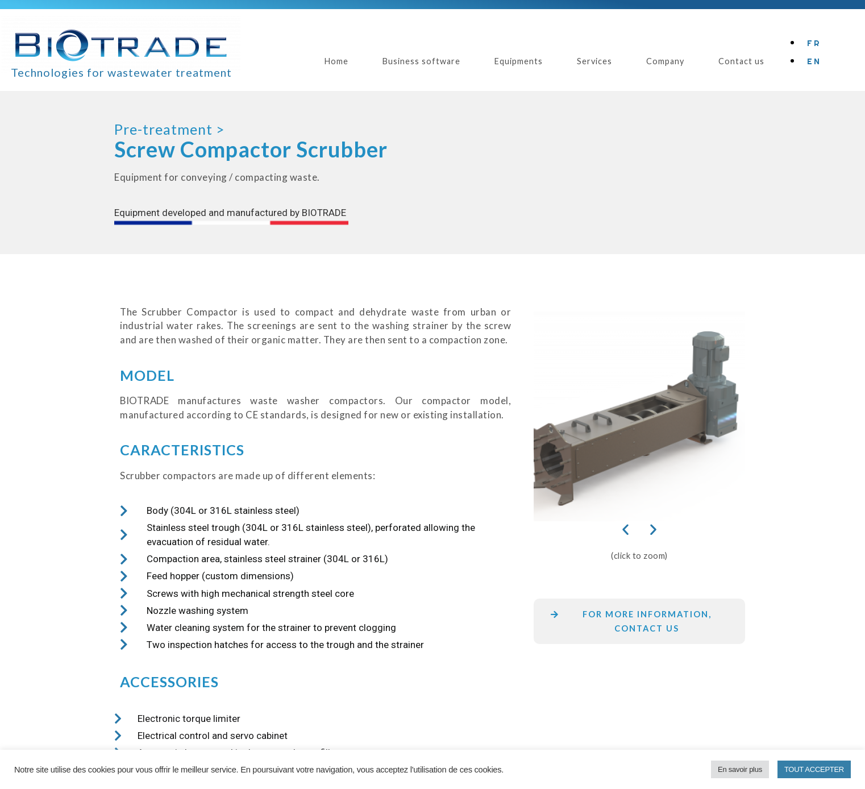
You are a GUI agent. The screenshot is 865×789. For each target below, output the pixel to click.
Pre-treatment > (169, 129)
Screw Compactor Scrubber (251, 149)
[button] (625, 529)
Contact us (741, 61)
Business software (421, 61)
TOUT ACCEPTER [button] (814, 769)
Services (594, 61)
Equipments (518, 61)
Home (336, 61)
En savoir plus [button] (740, 769)
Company (665, 61)
